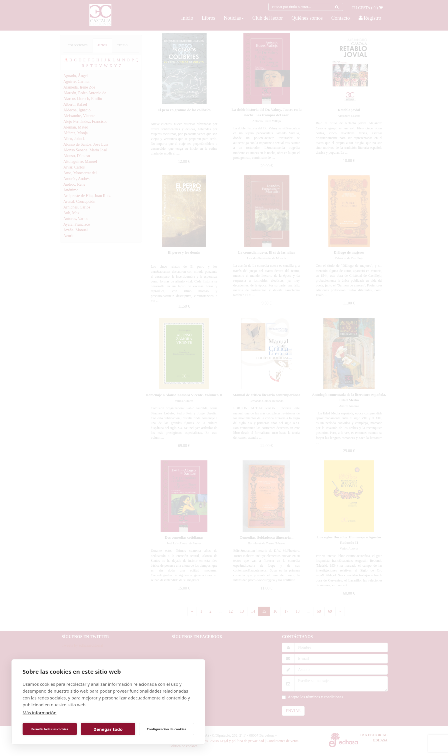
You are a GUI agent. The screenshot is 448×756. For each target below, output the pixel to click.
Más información (40, 712)
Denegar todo (108, 729)
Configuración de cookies (166, 729)
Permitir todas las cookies (49, 729)
